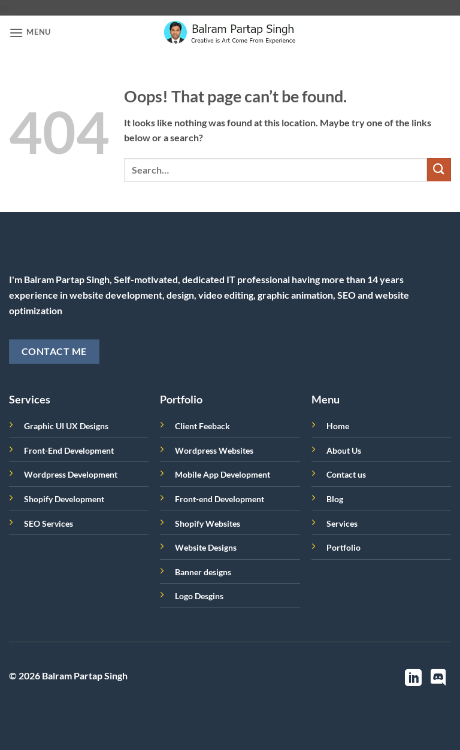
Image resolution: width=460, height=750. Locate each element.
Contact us (346, 474)
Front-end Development (219, 499)
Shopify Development (64, 499)
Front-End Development (69, 450)
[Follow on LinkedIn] (413, 679)
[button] (30, 32)
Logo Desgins (199, 596)
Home (337, 426)
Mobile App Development (222, 474)
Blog (334, 499)
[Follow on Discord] (438, 679)
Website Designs (206, 547)
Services (342, 523)
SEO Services (48, 523)
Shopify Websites (207, 523)
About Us (343, 450)
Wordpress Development (70, 474)
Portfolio (343, 547)
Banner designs (203, 572)
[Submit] (439, 169)
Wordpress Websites (214, 450)
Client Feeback (202, 426)
